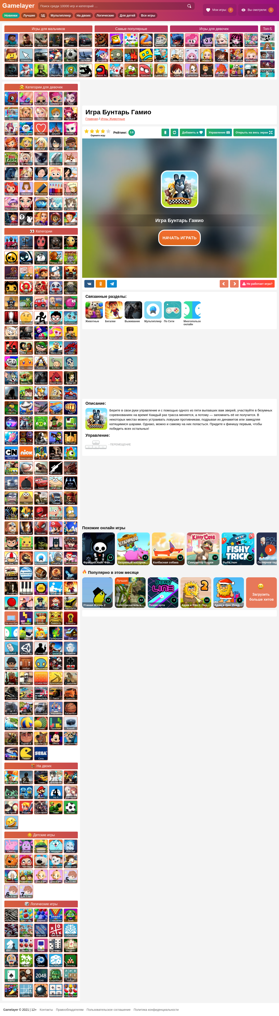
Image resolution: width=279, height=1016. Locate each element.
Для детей (127, 15)
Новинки (10, 15)
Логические (105, 15)
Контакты (46, 1009)
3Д (43, 15)
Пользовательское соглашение (109, 1009)
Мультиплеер (61, 15)
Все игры (148, 15)
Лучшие (29, 15)
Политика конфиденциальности (156, 1009)
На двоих (84, 15)
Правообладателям (69, 1009)
